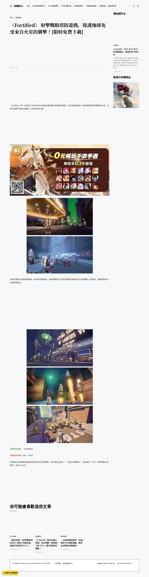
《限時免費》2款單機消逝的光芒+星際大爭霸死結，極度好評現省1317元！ (21, 543)
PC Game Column (124, 563)
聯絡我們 (103, 6)
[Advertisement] (59, 52)
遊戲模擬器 (78, 6)
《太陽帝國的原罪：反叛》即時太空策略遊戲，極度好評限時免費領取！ (72, 543)
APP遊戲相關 (53, 6)
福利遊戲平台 (68, 563)
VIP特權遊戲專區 (38, 6)
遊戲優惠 (18, 18)
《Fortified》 (28, 449)
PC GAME (13, 536)
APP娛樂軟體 (66, 6)
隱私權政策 (112, 6)
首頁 (28, 6)
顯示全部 (13, 511)
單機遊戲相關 (91, 6)
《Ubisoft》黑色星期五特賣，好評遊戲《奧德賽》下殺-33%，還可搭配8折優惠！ (46, 544)
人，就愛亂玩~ (17, 6)
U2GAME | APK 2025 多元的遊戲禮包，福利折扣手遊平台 (126, 52)
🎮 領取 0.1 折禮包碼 (10, 573)
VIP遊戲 (115, 45)
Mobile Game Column (106, 563)
